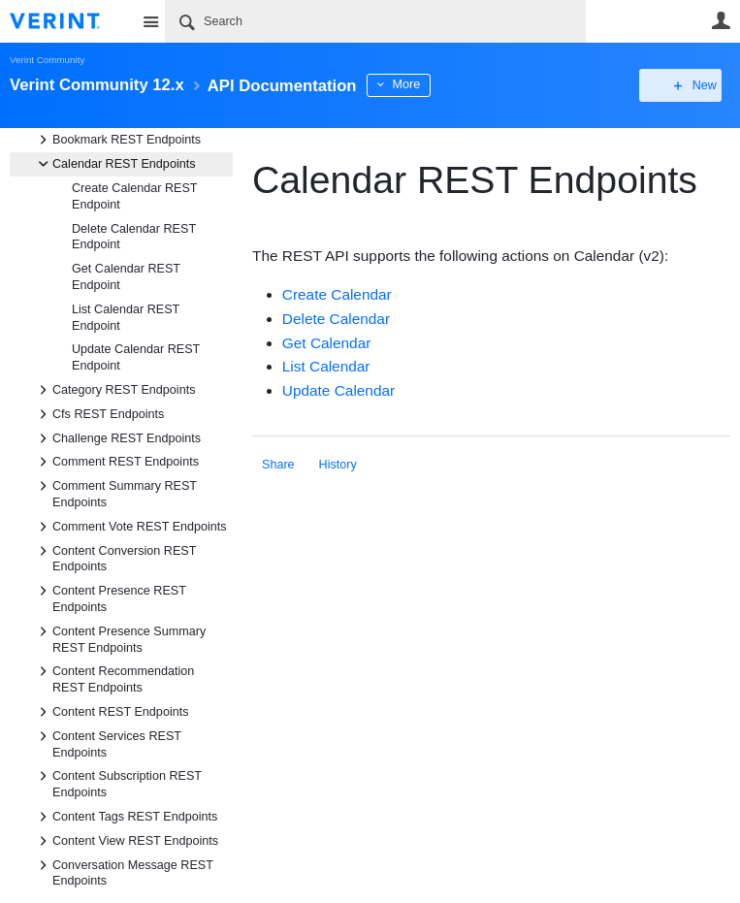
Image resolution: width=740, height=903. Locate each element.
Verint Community (47, 59)
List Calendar (326, 366)
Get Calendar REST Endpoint (126, 277)
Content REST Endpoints (110, 712)
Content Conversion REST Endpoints (114, 557)
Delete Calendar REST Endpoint (134, 237)
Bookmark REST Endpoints (117, 139)
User (720, 20)
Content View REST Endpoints (125, 841)
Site (150, 21)
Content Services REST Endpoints (107, 742)
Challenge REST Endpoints (117, 438)
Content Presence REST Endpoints (109, 597)
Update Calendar (338, 390)
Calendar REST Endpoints (114, 164)
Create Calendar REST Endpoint (134, 196)
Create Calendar (337, 294)
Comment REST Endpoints (116, 461)
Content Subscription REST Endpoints (117, 782)
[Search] (375, 21)
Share (278, 464)
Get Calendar (326, 343)
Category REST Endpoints (114, 390)
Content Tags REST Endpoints (125, 816)
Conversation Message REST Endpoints (123, 871)
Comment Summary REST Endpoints (115, 492)
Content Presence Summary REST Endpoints (119, 638)
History (338, 464)
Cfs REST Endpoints (98, 414)
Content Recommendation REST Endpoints (113, 677)
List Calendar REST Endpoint (125, 318)
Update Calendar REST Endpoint (136, 357)
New (686, 85)
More (436, 84)
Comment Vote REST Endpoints (130, 526)
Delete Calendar (336, 318)
